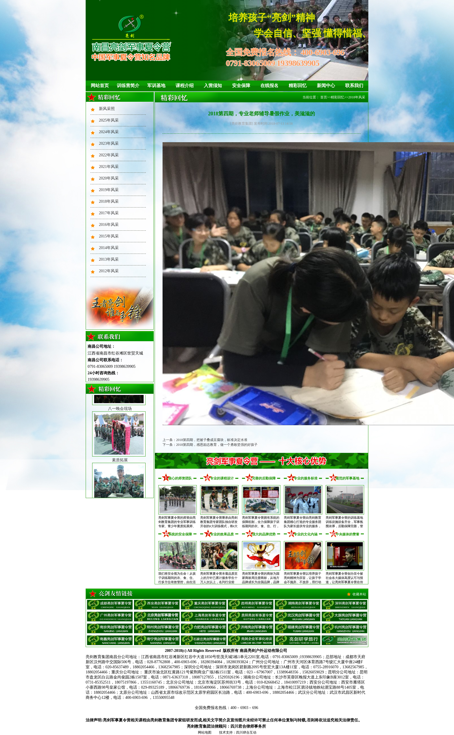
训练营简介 (128, 85)
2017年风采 (109, 213)
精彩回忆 (298, 85)
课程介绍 (185, 85)
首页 (323, 97)
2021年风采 (109, 167)
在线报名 (269, 85)
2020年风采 (109, 178)
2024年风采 (109, 132)
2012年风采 (109, 271)
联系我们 (354, 85)
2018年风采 (109, 201)
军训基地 (156, 85)
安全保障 (241, 85)
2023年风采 (109, 143)
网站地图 (204, 732)
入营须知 (213, 85)
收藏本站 (359, 594)
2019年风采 (109, 190)
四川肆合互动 (246, 732)
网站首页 (100, 85)
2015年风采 (109, 236)
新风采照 (107, 109)
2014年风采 (109, 248)
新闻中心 (326, 85)
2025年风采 (109, 120)
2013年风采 (109, 259)
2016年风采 (109, 224)
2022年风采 (109, 155)
